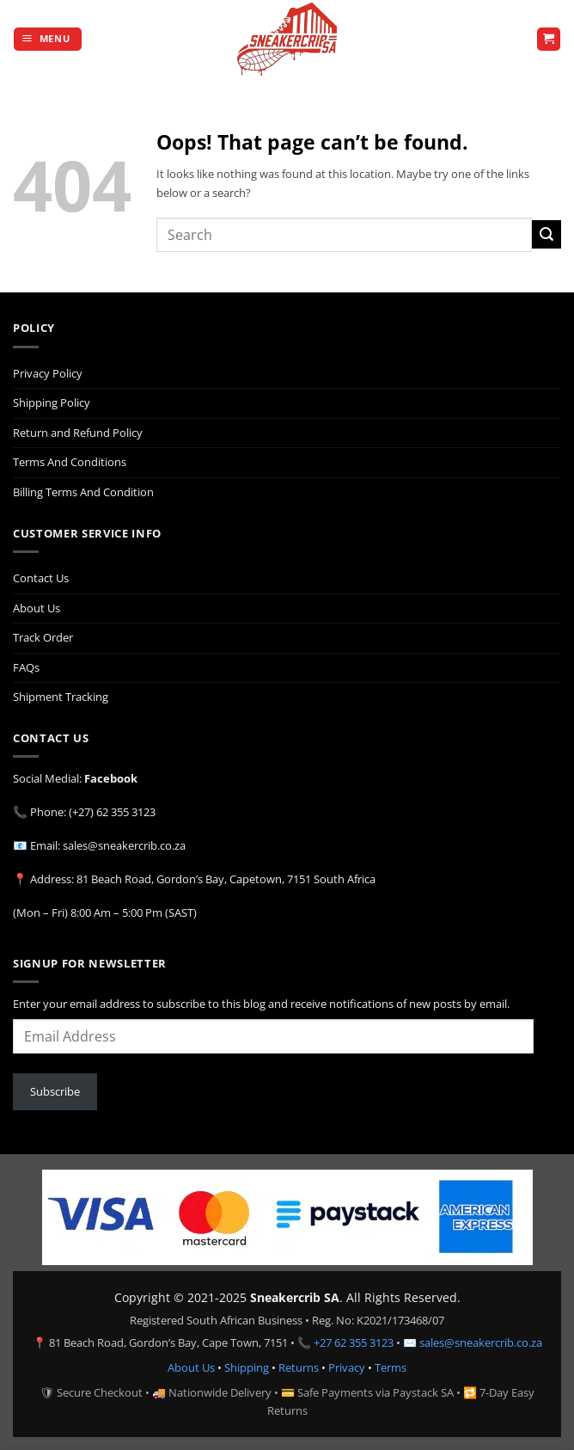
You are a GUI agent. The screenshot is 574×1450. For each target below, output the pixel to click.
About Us (36, 608)
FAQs (26, 667)
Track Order (43, 637)
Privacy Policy (47, 373)
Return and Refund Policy (78, 432)
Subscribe (55, 1091)
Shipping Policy (51, 402)
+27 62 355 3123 (354, 1342)
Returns (298, 1367)
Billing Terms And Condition (83, 492)
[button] (48, 40)
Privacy (346, 1367)
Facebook (110, 778)
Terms (390, 1367)
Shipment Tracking (60, 696)
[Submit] (546, 234)
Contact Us (41, 578)
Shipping (246, 1367)
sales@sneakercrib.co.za (480, 1342)
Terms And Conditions (69, 462)
